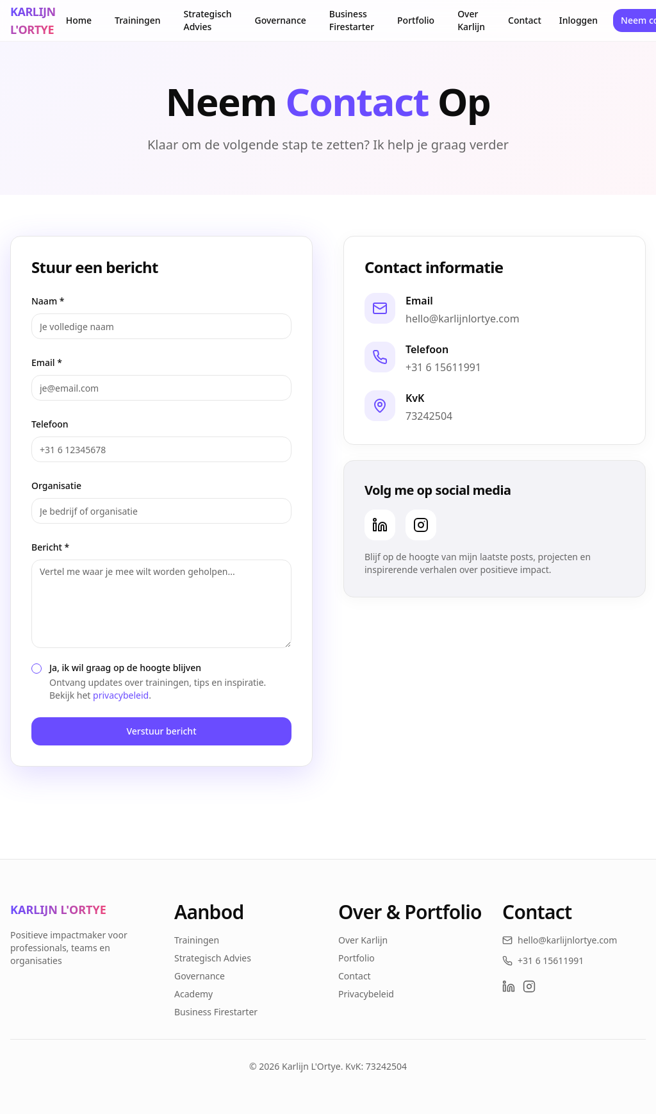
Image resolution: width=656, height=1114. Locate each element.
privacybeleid (121, 695)
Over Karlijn (471, 20)
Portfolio (415, 20)
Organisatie (56, 485)
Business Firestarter (351, 20)
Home (79, 20)
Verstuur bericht (161, 731)
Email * (46, 362)
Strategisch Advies (208, 20)
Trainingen (137, 20)
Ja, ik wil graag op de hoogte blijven (125, 667)
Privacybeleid (366, 994)
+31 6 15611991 (443, 367)
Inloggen (578, 20)
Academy (193, 994)
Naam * (47, 301)
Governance (280, 20)
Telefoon (50, 424)
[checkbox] (36, 668)
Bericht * (50, 547)
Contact (524, 20)
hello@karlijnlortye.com (463, 319)
